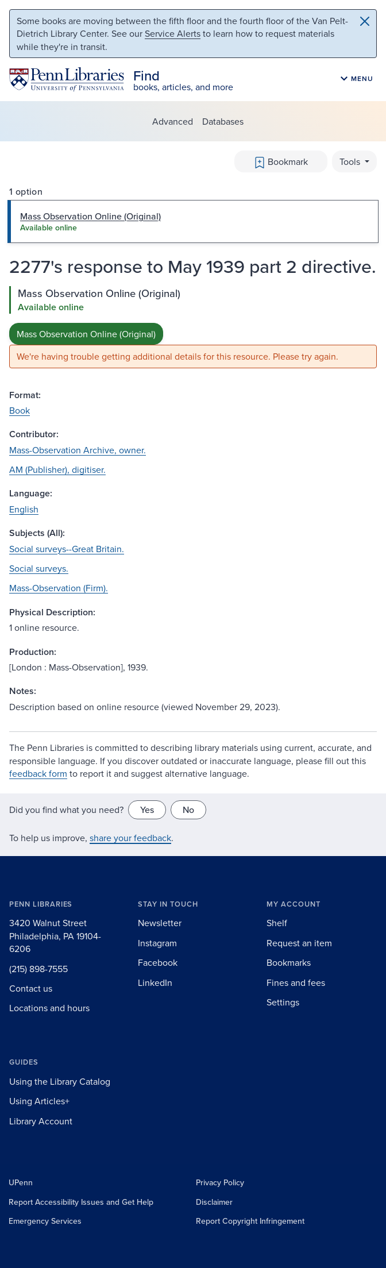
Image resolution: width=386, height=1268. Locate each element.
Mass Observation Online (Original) (86, 333)
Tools (350, 161)
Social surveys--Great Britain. (66, 548)
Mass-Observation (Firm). (58, 587)
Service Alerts (172, 33)
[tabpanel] (193, 327)
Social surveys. (38, 568)
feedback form (38, 773)
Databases (223, 121)
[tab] (193, 221)
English (23, 509)
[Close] (364, 21)
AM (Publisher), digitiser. (57, 469)
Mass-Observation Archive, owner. (77, 450)
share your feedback (130, 837)
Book (19, 410)
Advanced (172, 121)
